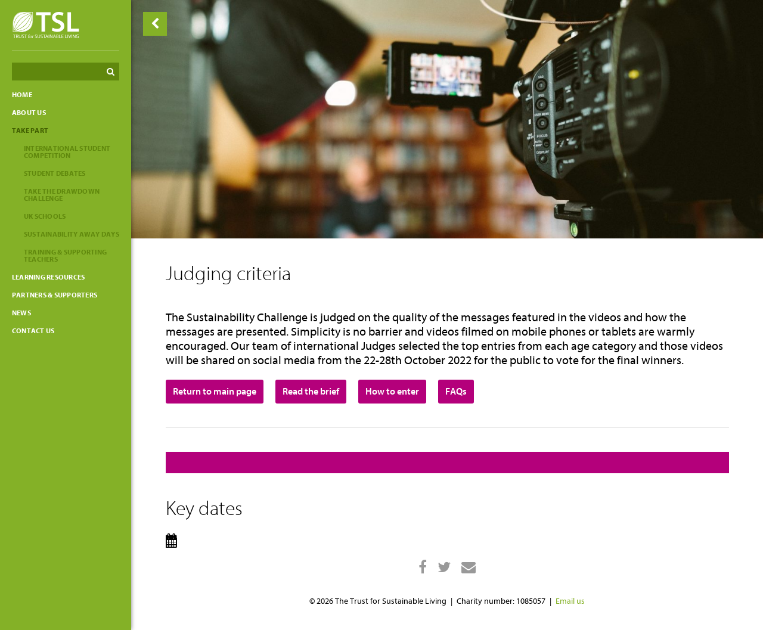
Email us (570, 601)
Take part (30, 130)
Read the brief (311, 391)
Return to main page (214, 391)
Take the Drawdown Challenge (62, 195)
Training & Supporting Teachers (65, 255)
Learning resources (48, 277)
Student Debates (55, 173)
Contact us (33, 331)
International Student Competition (67, 152)
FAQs (456, 391)
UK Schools (45, 216)
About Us (29, 112)
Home (22, 95)
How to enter (392, 391)
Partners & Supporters (54, 295)
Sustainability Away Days (71, 234)
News (21, 313)
